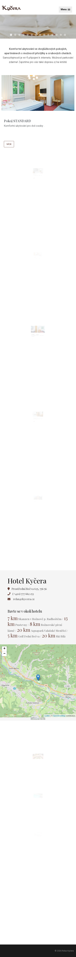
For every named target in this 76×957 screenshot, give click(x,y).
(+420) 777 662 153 (23, 594)
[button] (65, 9)
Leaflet (47, 716)
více (9, 144)
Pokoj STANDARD (18, 121)
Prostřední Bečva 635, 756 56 (29, 589)
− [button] (4, 653)
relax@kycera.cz (23, 599)
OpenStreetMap (59, 716)
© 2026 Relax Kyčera (64, 951)
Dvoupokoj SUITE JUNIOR (36, 339)
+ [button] (4, 648)
